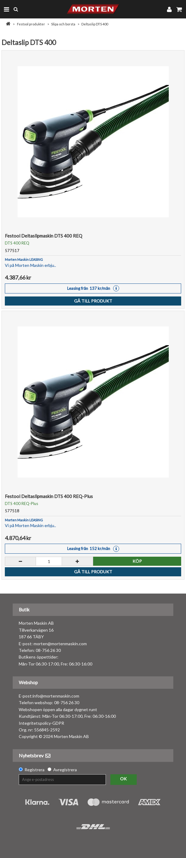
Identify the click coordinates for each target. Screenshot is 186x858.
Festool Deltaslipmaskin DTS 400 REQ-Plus (49, 496)
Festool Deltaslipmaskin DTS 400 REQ (43, 235)
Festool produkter (31, 24)
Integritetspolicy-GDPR (41, 723)
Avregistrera (65, 769)
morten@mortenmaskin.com (60, 643)
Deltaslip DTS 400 (94, 24)
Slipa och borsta (63, 24)
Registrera (34, 769)
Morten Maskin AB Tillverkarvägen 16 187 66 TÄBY (36, 629)
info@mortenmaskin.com (56, 695)
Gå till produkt (93, 300)
